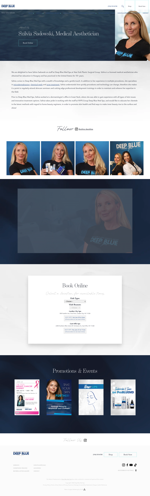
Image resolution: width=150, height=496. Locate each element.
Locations (136, 13)
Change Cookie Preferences (100, 485)
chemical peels (37, 84)
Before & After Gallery (107, 13)
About (30, 13)
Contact (145, 13)
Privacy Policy (46, 485)
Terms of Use (54, 485)
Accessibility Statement (85, 485)
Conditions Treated (53, 13)
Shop (129, 6)
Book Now (142, 6)
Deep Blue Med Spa (67, 479)
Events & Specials (124, 13)
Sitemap (76, 485)
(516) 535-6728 (97, 454)
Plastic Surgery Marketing (71, 489)
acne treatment (53, 84)
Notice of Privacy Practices (66, 485)
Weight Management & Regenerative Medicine (79, 13)
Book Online (28, 42)
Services (39, 13)
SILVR (83, 489)
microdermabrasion (21, 84)
